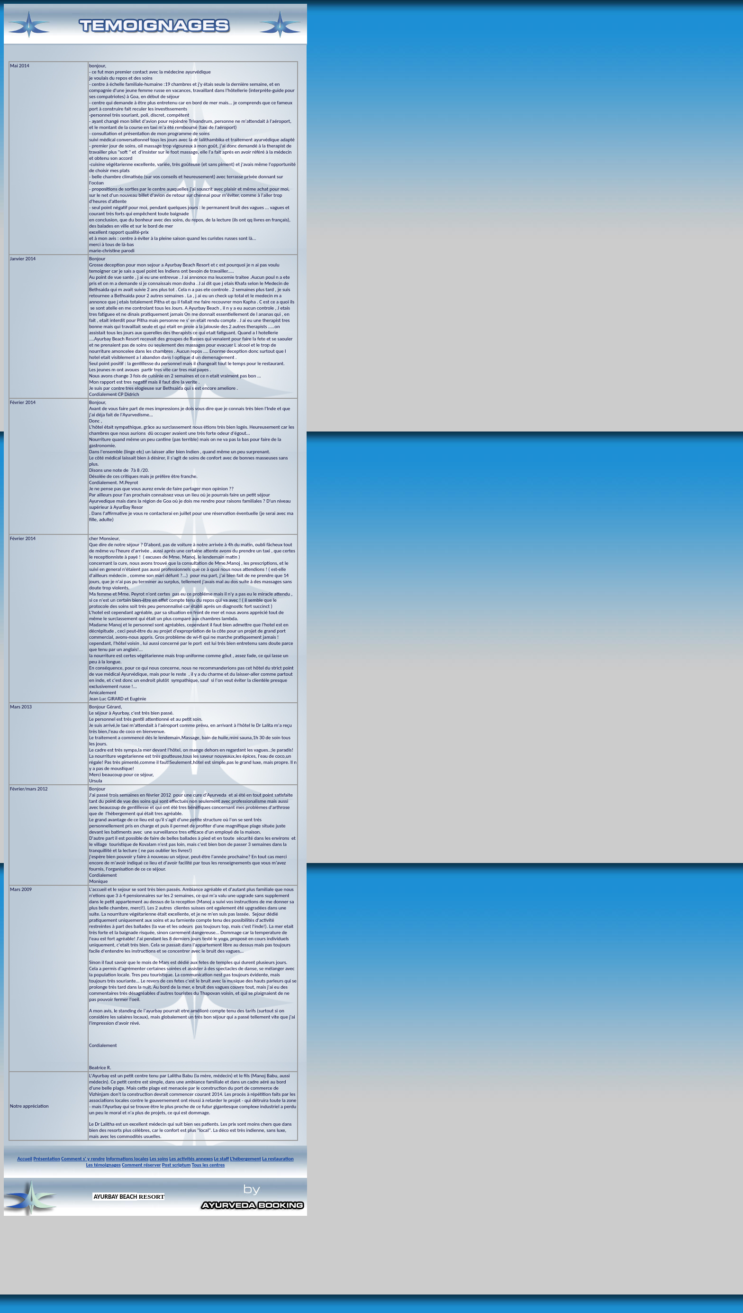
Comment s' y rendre (83, 1159)
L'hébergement (245, 1159)
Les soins (159, 1159)
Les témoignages (103, 1165)
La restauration (277, 1159)
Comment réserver (141, 1165)
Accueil (24, 1159)
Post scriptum (176, 1165)
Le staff (221, 1159)
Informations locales (127, 1159)
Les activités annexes (191, 1159)
